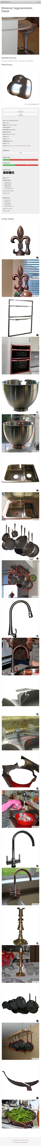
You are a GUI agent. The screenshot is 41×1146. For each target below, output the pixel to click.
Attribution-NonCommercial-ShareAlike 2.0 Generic (19, 145)
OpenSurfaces (5, 2)
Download (15, 1142)
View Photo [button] (20, 114)
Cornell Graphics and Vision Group (20, 1140)
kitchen (8, 143)
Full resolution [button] (20, 111)
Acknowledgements (23, 1142)
